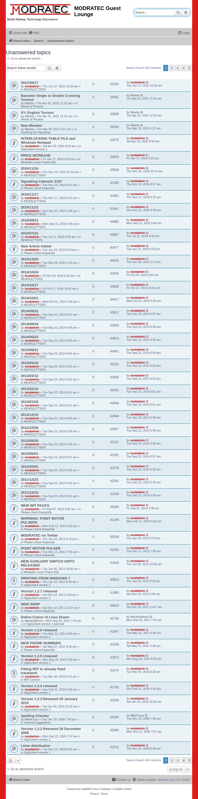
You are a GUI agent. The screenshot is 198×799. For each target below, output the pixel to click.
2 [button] (172, 68)
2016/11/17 (29, 194)
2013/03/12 (29, 376)
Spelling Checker (35, 716)
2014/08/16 (29, 324)
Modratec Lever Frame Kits (38, 162)
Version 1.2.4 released (39, 686)
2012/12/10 (29, 415)
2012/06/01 (29, 454)
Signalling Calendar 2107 (41, 181)
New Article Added (36, 246)
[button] (189, 68)
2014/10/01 (29, 298)
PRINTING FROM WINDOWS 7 (45, 578)
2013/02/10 (29, 389)
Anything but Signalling (35, 132)
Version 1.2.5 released (39, 656)
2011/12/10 (29, 492)
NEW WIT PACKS (35, 505)
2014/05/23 (29, 337)
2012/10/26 (29, 428)
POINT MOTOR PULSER (40, 548)
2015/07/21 (29, 233)
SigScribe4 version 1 (34, 149)
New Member (31, 126)
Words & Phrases (32, 106)
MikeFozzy (32, 719)
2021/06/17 (29, 83)
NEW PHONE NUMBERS (41, 643)
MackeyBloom (34, 620)
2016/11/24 (29, 168)
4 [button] (184, 68)
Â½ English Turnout (37, 113)
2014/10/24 (29, 272)
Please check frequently (39, 188)
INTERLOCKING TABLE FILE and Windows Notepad (48, 140)
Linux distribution (35, 746)
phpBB (85, 789)
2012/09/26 (29, 441)
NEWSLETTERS (35, 89)
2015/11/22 (29, 207)
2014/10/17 (29, 285)
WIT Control (31, 679)
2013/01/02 (29, 402)
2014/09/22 (29, 311)
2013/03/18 (29, 363)
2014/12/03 (29, 259)
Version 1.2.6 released (39, 630)
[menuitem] (34, 33)
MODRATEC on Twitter (39, 535)
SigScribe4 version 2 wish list (45, 623)
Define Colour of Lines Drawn (45, 617)
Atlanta (29, 103)
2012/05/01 (29, 467)
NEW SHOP (30, 604)
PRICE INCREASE (35, 155)
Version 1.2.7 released (39, 591)
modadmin (32, 86)
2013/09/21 (29, 350)
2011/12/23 (29, 480)
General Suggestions (37, 722)
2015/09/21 (29, 220)
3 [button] (177, 68)
